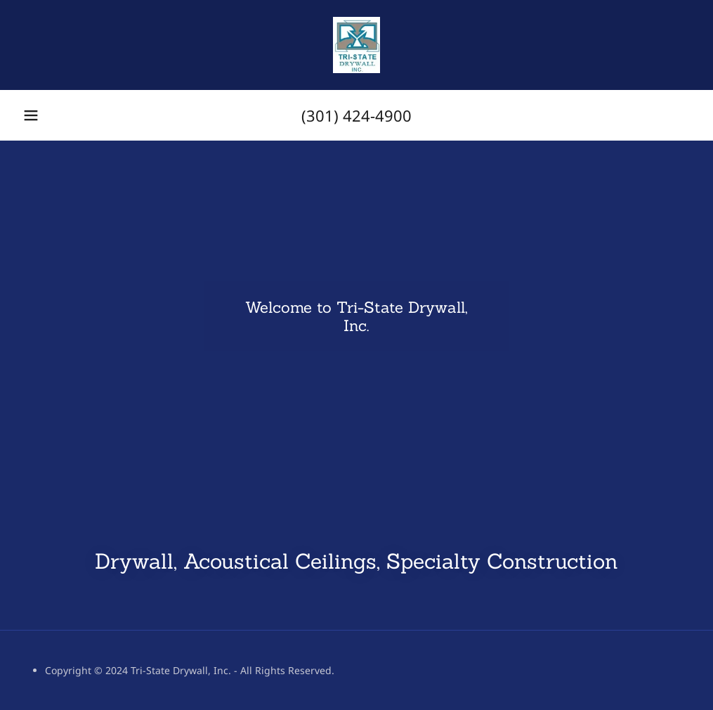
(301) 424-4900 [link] (356, 115)
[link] (356, 45)
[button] (31, 115)
